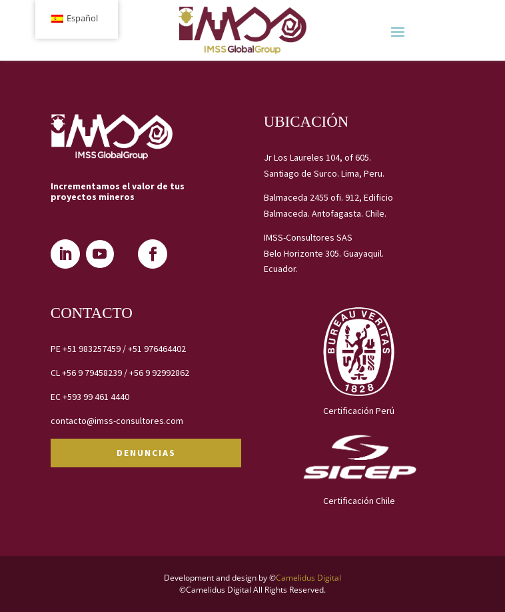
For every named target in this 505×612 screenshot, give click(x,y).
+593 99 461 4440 (96, 397)
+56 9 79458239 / (95, 373)
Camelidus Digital (308, 577)
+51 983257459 (92, 349)
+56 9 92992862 (159, 373)
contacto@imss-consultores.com (117, 421)
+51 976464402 (157, 349)
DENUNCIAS (146, 453)
